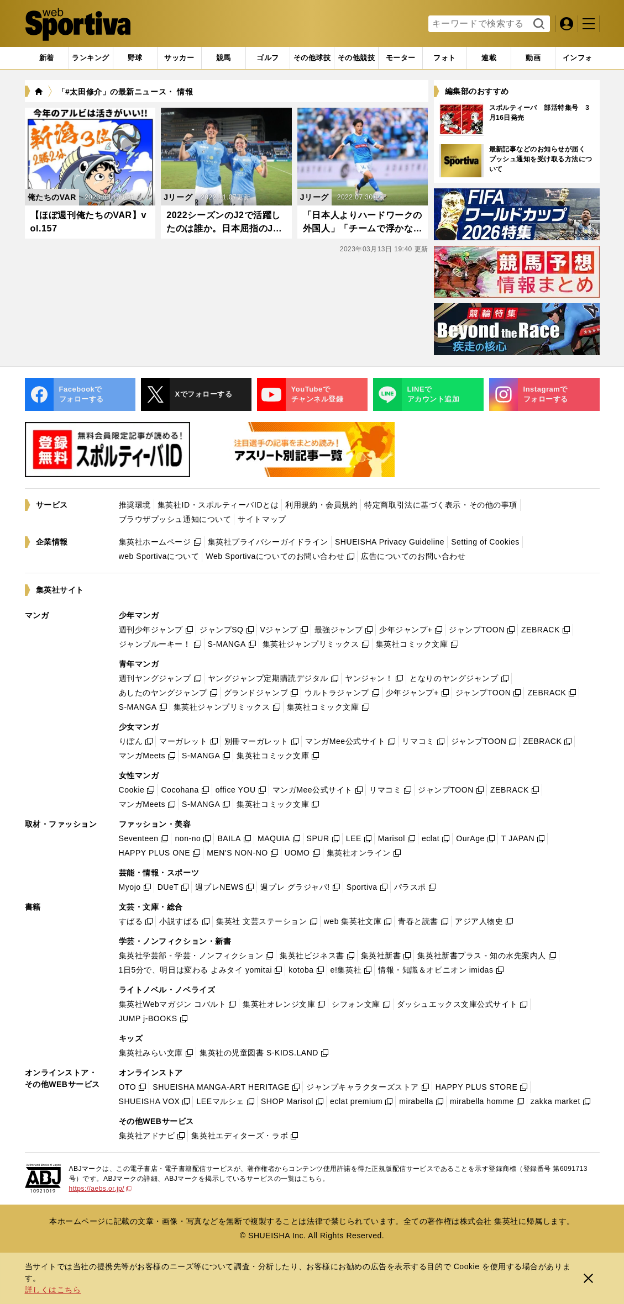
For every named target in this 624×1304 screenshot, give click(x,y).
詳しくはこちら (53, 1289)
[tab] (135, 58)
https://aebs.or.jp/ (100, 1188)
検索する (537, 24)
